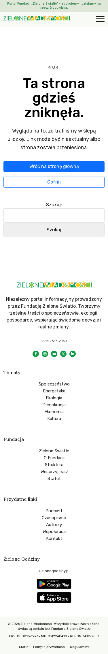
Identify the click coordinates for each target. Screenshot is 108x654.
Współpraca (54, 531)
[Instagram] (45, 354)
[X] (63, 354)
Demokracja (54, 404)
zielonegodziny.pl (54, 571)
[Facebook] (36, 354)
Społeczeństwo (54, 384)
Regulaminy (79, 647)
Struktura (54, 464)
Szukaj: (54, 204)
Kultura (54, 418)
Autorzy (54, 524)
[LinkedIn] (72, 354)
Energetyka (54, 391)
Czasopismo (54, 517)
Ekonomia (54, 411)
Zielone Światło (54, 450)
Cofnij (54, 182)
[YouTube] (54, 354)
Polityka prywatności (49, 647)
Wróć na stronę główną (54, 166)
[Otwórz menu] (99, 19)
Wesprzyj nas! (54, 471)
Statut (54, 478)
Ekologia (54, 397)
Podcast (54, 510)
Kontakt (54, 538)
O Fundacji (54, 457)
